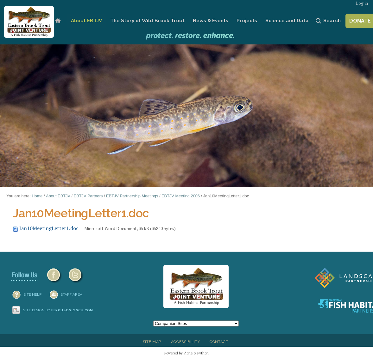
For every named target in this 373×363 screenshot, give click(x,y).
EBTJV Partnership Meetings (132, 196)
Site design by (58, 310)
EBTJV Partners (88, 196)
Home (58, 21)
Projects (247, 20)
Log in (362, 3)
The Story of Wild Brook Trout (147, 20)
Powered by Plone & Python (186, 353)
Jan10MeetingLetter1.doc (46, 228)
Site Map (152, 342)
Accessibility (185, 342)
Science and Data (287, 20)
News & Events (210, 20)
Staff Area (71, 294)
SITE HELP (32, 294)
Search (332, 20)
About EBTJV (86, 20)
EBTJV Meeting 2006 (180, 196)
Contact (219, 342)
